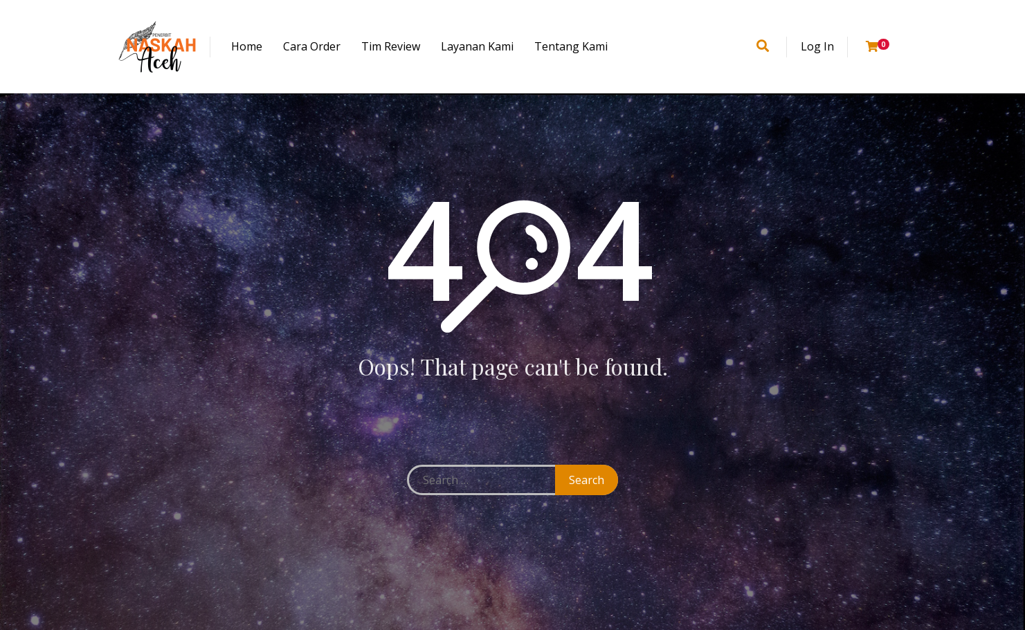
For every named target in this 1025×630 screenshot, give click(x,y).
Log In (817, 46)
